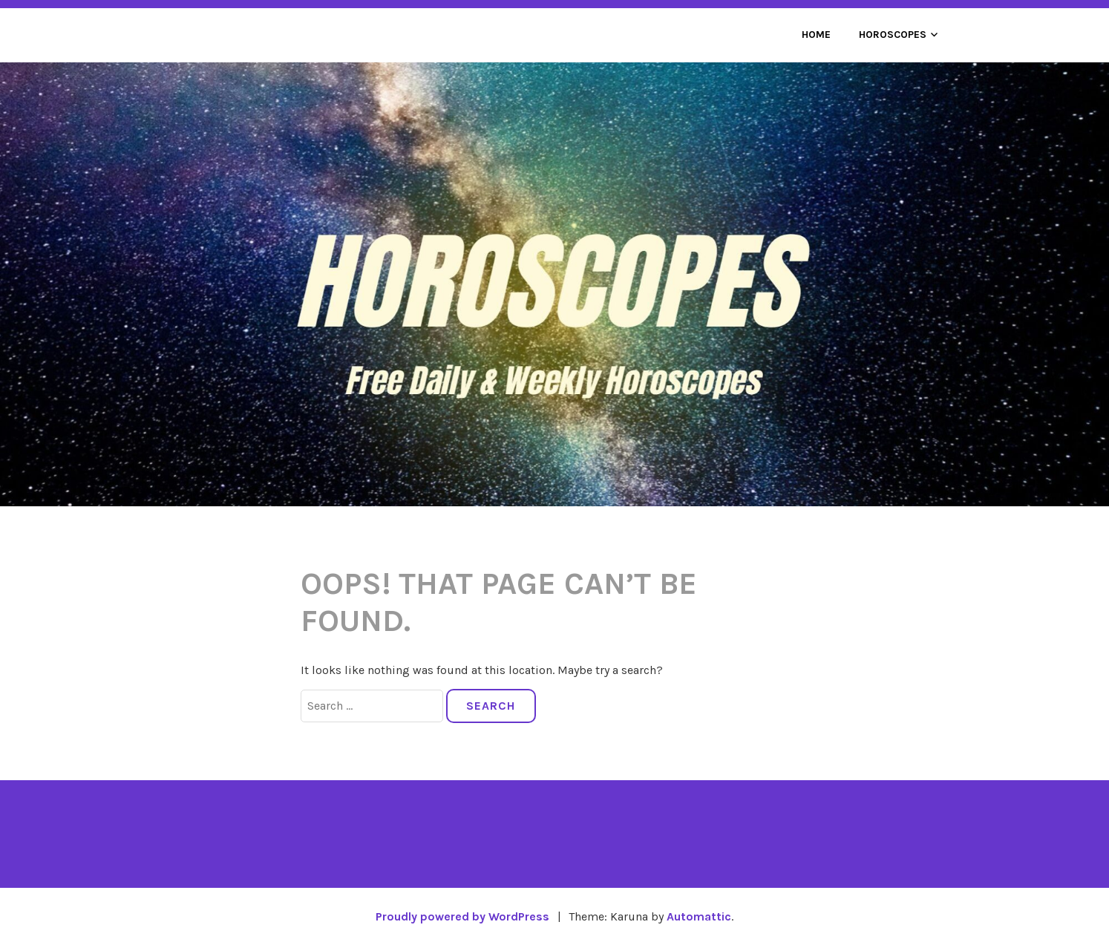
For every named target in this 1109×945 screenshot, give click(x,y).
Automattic (699, 916)
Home (816, 34)
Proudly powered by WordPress (462, 916)
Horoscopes (892, 34)
